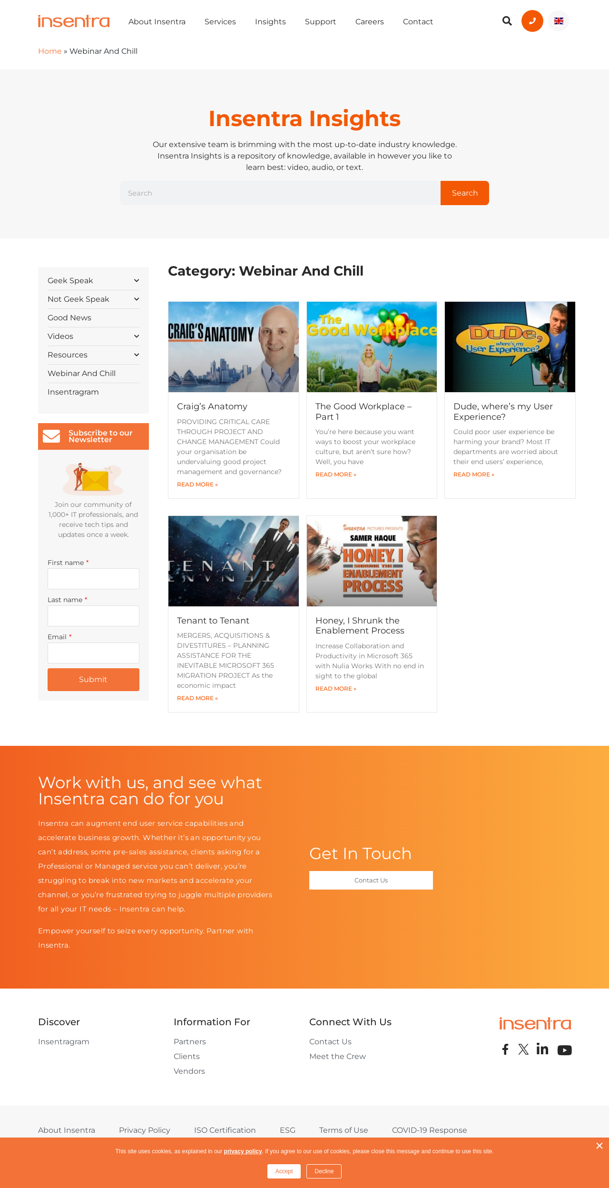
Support (320, 21)
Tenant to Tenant (213, 620)
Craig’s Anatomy (212, 406)
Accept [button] (284, 1171)
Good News (69, 317)
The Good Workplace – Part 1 (363, 411)
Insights (270, 21)
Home (50, 51)
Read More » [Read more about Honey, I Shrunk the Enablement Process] (335, 688)
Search (465, 193)
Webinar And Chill (82, 373)
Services (220, 21)
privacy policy (243, 1151)
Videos (93, 336)
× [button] (599, 1145)
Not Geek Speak (93, 299)
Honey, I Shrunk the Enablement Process (359, 625)
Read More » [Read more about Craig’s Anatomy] (197, 484)
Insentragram (73, 391)
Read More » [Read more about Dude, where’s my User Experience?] (473, 474)
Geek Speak (93, 280)
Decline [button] (324, 1171)
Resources (93, 354)
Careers (369, 21)
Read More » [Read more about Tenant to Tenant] (197, 698)
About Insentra (157, 21)
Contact (418, 21)
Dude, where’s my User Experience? (503, 411)
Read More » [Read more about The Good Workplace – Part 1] (335, 474)
